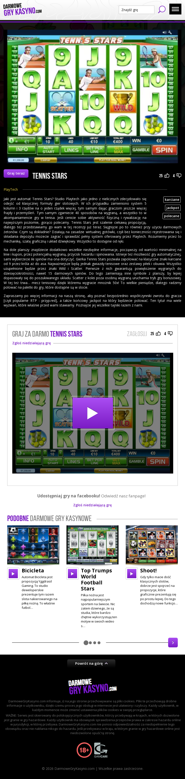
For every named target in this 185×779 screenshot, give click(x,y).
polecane (171, 216)
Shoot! (148, 570)
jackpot (172, 207)
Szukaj (162, 9)
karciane (172, 199)
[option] (33, 567)
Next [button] (173, 642)
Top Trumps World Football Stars (96, 579)
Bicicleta (33, 570)
